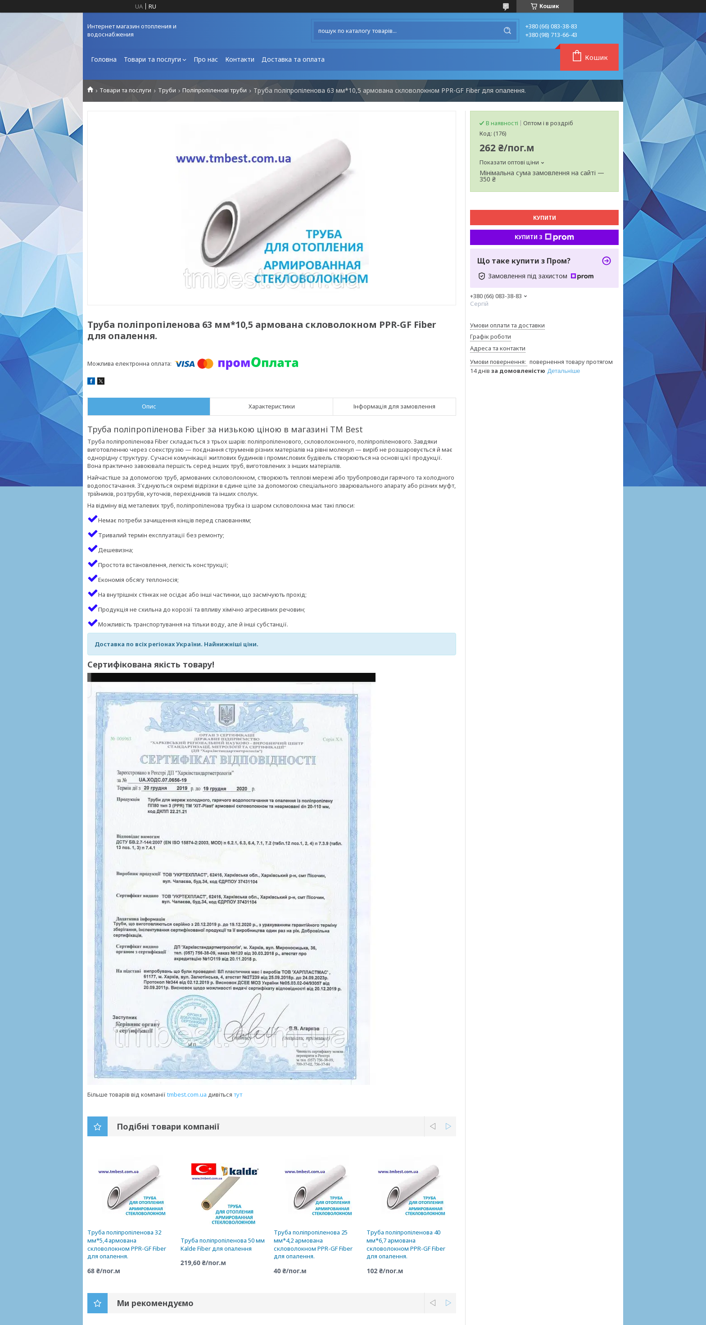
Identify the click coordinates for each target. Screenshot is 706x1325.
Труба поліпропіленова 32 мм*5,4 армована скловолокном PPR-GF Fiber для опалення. (126, 1244)
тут (238, 1094)
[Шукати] (507, 31)
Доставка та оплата (293, 59)
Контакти (239, 59)
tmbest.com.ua (187, 1094)
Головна (104, 59)
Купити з (544, 237)
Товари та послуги (152, 59)
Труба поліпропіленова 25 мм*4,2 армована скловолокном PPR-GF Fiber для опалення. (313, 1244)
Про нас (206, 59)
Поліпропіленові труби (214, 90)
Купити (544, 218)
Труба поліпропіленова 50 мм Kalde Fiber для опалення (223, 1244)
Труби (167, 90)
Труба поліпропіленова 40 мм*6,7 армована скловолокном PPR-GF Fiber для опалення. (406, 1244)
